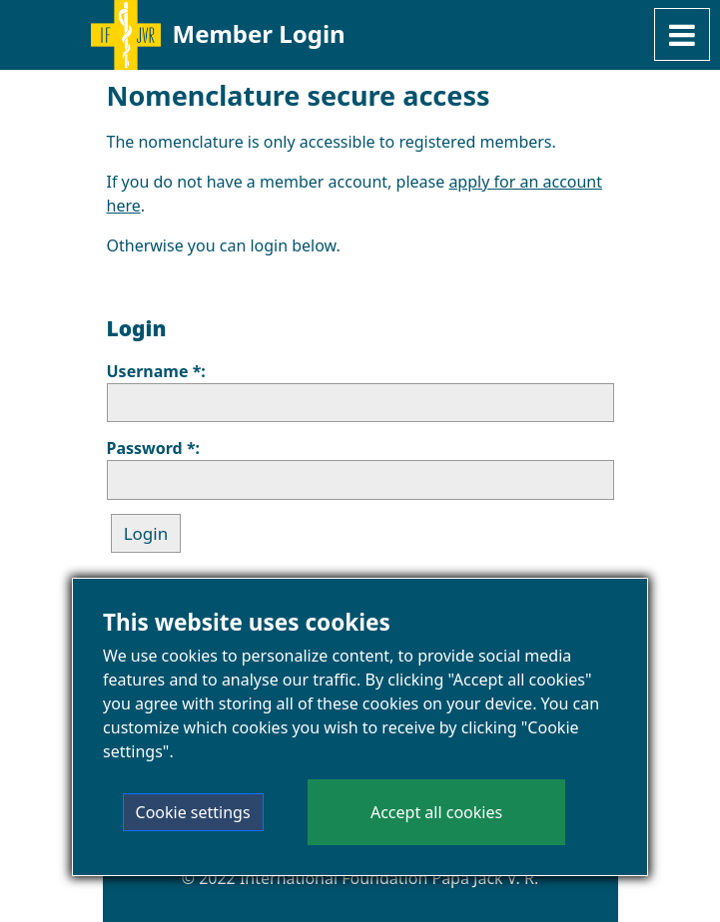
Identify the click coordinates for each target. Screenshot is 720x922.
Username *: (156, 371)
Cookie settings (193, 814)
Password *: (154, 448)
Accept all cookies (436, 814)
